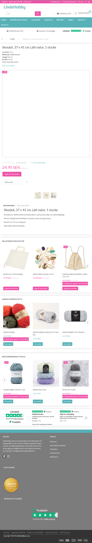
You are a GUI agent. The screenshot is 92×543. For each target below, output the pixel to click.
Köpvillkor (65, 533)
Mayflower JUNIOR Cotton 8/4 (46, 333)
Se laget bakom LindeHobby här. (24, 451)
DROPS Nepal (9, 332)
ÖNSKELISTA (64, 13)
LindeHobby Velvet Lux (14, 390)
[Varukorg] (82, 13)
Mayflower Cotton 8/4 (73, 332)
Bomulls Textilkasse (13, 274)
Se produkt (8, 344)
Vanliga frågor (18, 533)
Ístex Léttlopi (68, 390)
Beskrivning (9, 205)
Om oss (81, 2)
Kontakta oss (55, 2)
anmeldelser (21, 163)
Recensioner (23, 205)
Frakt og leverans (69, 2)
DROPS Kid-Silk (39, 390)
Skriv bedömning (38, 163)
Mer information (8, 66)
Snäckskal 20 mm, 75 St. (43, 274)
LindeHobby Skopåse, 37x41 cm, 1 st (74, 275)
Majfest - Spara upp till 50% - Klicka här (16, 2)
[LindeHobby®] (14, 6)
